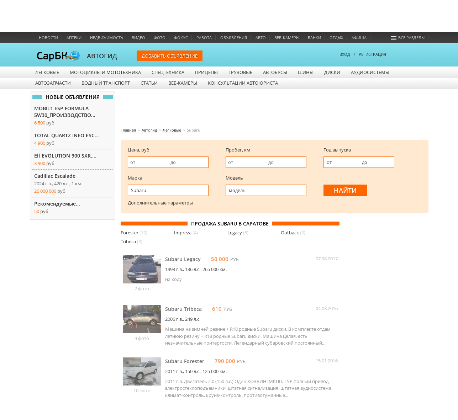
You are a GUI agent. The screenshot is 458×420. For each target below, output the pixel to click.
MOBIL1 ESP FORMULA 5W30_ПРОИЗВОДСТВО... (64, 111)
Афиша (359, 37)
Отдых (336, 37)
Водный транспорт (105, 83)
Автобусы (275, 72)
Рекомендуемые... (57, 203)
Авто (261, 37)
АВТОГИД (102, 56)
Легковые (47, 72)
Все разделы (408, 37)
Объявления (233, 37)
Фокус (181, 37)
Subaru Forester (184, 361)
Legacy (237, 232)
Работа (204, 37)
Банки (314, 37)
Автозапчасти (53, 83)
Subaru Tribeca (183, 308)
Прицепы (206, 72)
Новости (48, 37)
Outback (293, 232)
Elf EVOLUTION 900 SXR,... (65, 155)
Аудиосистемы (370, 72)
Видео (138, 37)
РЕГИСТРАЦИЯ (372, 54)
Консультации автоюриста (243, 83)
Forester (134, 232)
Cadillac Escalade (54, 175)
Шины (306, 72)
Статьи (149, 83)
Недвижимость (106, 37)
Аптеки (74, 37)
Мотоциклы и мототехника (105, 72)
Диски (332, 72)
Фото (159, 37)
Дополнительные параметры (160, 203)
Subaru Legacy (183, 259)
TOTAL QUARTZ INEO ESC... (66, 135)
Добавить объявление (170, 56)
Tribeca (131, 241)
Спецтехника (168, 72)
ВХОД (344, 54)
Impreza (186, 232)
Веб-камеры (286, 37)
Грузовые (240, 72)
